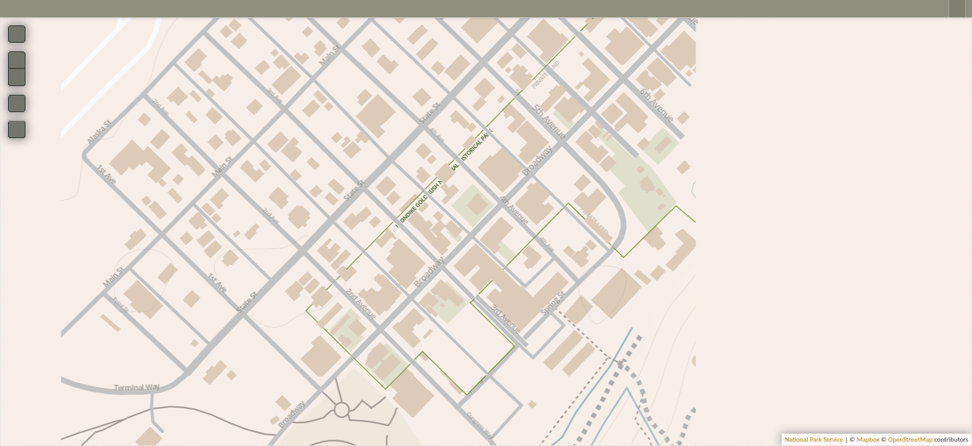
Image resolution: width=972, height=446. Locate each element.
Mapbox (868, 439)
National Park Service (814, 439)
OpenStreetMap (910, 439)
